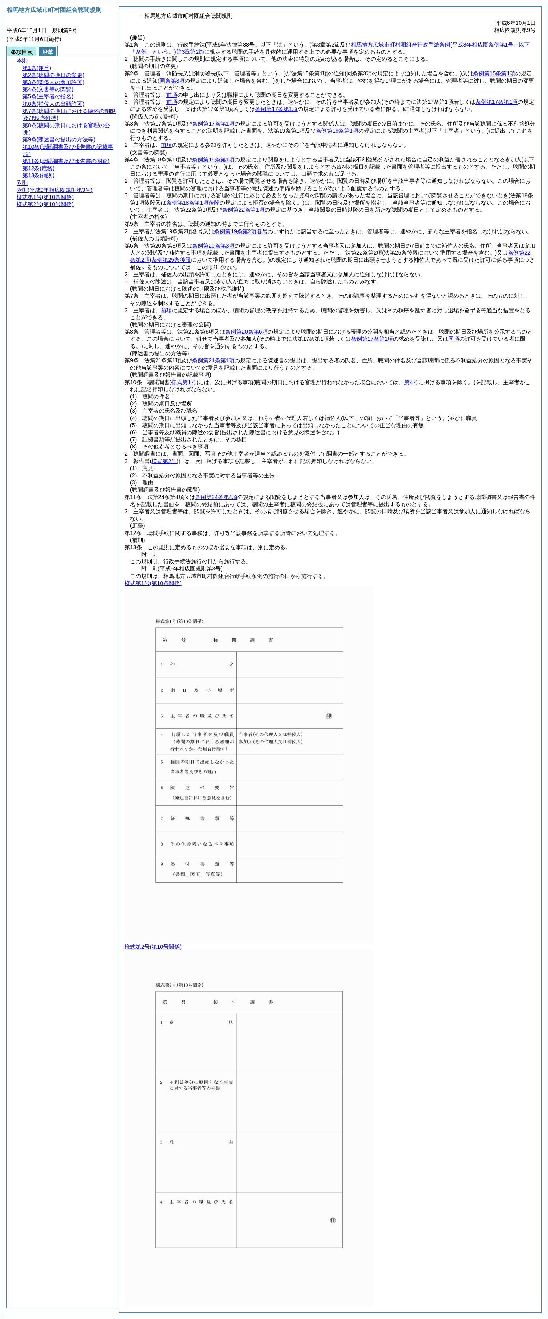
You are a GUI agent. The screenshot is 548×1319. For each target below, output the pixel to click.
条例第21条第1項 (213, 360)
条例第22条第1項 (243, 209)
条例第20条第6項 (246, 331)
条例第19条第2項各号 (240, 231)
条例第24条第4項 (216, 497)
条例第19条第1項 (337, 131)
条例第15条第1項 (494, 73)
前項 (171, 95)
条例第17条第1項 (213, 123)
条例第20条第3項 (213, 245)
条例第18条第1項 (213, 159)
